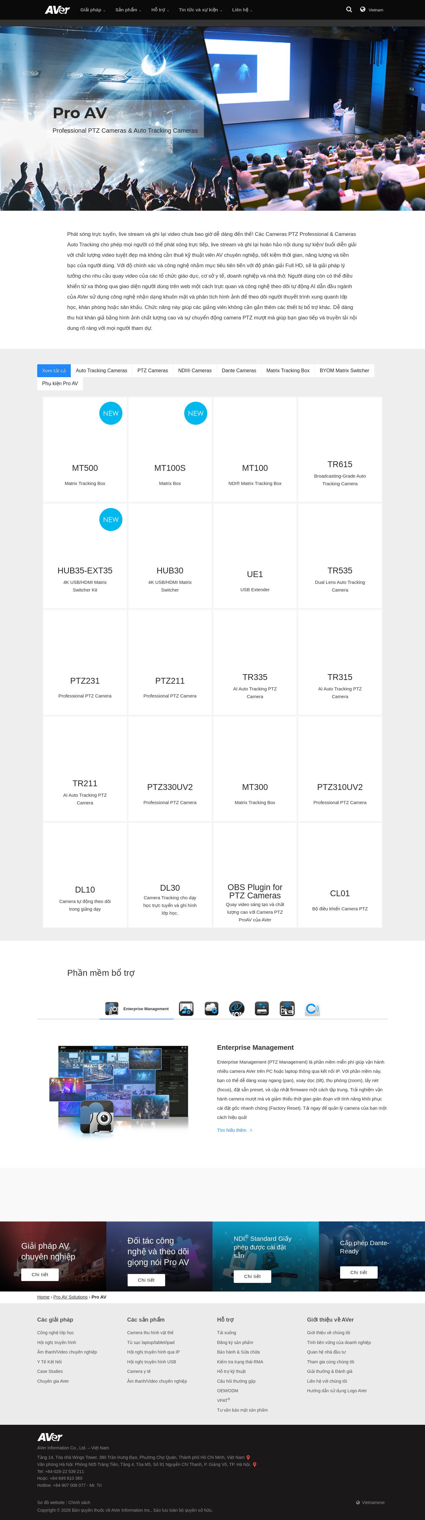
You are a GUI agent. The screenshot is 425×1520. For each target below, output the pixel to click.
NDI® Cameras (195, 370)
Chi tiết (40, 1274)
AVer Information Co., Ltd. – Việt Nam (73, 1447)
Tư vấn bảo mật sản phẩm (242, 1410)
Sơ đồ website (51, 1502)
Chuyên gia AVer (53, 1381)
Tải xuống (226, 1332)
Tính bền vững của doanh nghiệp (339, 1342)
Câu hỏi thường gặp (236, 1381)
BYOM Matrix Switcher (344, 370)
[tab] (136, 1008)
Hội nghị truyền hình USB (151, 1361)
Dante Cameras (239, 370)
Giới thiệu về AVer (330, 1320)
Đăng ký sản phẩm (235, 1342)
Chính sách (79, 1502)
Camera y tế (139, 1371)
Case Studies (50, 1371)
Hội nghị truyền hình (56, 1342)
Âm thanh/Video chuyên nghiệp (67, 1352)
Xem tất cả (54, 370)
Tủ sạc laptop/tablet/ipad (151, 1342)
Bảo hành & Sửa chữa (238, 1352)
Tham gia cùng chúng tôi (330, 1361)
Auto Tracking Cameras (101, 370)
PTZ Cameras (152, 370)
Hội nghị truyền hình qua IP (153, 1352)
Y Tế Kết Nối (49, 1361)
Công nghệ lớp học (55, 1332)
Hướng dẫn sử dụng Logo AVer (337, 1390)
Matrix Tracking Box (287, 370)
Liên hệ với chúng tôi (327, 1381)
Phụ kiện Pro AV (60, 383)
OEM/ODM (227, 1390)
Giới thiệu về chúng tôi (328, 1332)
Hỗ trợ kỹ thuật (231, 1371)
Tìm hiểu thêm (235, 1130)
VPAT (223, 1400)
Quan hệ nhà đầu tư (326, 1352)
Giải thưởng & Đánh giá (329, 1371)
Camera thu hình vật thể (150, 1332)
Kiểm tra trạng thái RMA (240, 1361)
